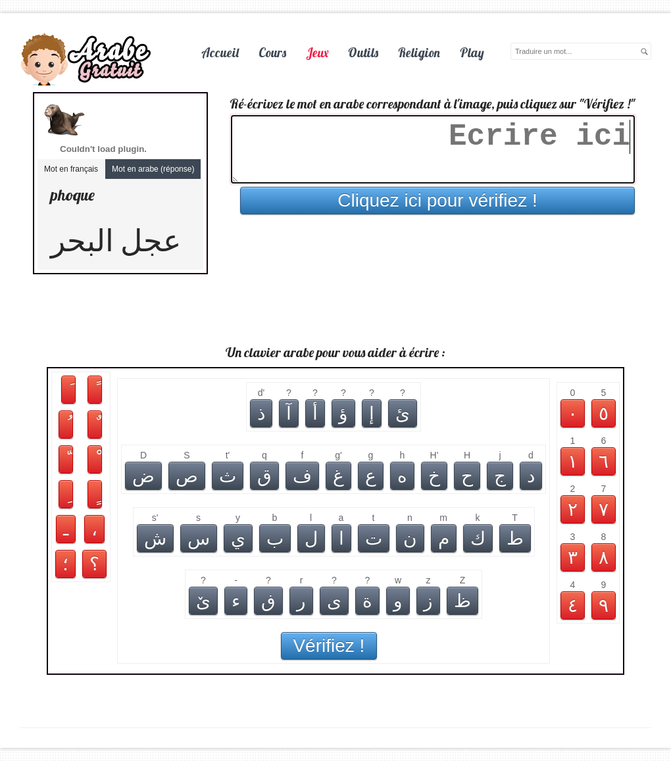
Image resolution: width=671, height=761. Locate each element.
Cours (272, 53)
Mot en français (71, 169)
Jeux (317, 53)
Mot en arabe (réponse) (153, 169)
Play (472, 53)
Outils (363, 53)
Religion (419, 53)
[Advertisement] (335, 310)
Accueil (220, 53)
